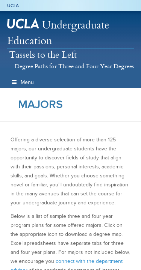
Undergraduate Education (58, 32)
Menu (22, 82)
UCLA (13, 5)
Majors (40, 104)
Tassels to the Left (43, 54)
